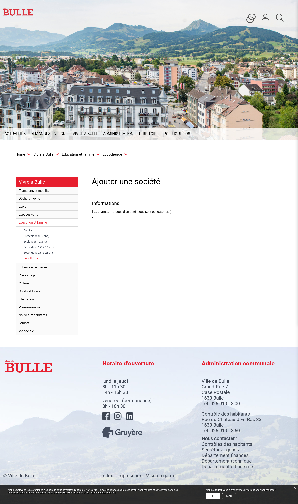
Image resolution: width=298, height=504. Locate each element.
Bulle (192, 133)
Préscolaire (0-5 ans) (36, 236)
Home (20, 154)
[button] (45, 154)
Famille (28, 230)
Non (229, 496)
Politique (173, 133)
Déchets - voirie (29, 198)
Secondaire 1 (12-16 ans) (39, 247)
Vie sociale (26, 331)
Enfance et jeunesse (33, 267)
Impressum (129, 475)
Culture (24, 283)
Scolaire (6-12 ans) (35, 241)
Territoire (148, 133)
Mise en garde (160, 475)
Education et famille (33, 222)
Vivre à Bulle (85, 133)
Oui (213, 496)
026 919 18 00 (225, 403)
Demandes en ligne (49, 133)
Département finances (225, 455)
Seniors (24, 323)
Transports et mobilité (34, 190)
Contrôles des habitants (227, 444)
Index (107, 475)
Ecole (22, 206)
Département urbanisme (227, 466)
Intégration (26, 299)
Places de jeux (29, 275)
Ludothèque (39, 258)
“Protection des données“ (103, 492)
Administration (118, 133)
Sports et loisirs (29, 291)
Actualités (15, 133)
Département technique (227, 461)
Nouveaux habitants (33, 315)
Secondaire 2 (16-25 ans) (39, 252)
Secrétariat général (222, 449)
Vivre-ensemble (29, 307)
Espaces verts (28, 214)
